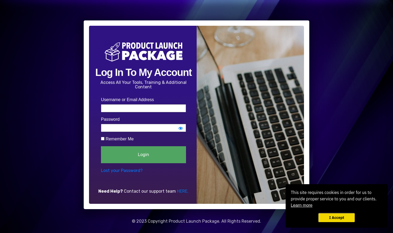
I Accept (336, 217)
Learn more (301, 205)
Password (110, 119)
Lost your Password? (122, 170)
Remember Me (117, 139)
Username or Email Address (127, 99)
